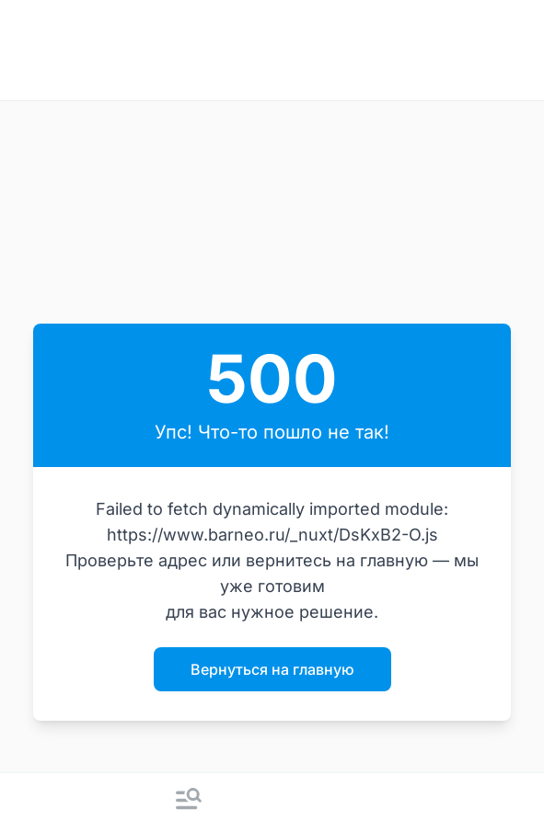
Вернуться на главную (272, 669)
